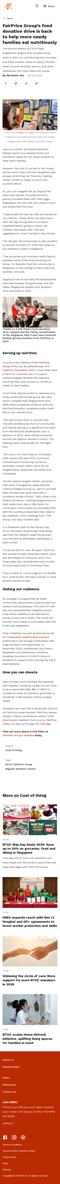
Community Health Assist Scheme (28, 637)
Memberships (11, 1066)
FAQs (5, 1163)
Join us (7, 1123)
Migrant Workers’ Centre (20, 768)
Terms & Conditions (12, 1144)
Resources (9, 1084)
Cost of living (13, 750)
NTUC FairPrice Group (18, 764)
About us (8, 1059)
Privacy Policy (9, 1157)
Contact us (9, 1091)
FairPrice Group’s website (18, 735)
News (10, 18)
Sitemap (7, 1169)
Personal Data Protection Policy (19, 1151)
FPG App (45, 723)
